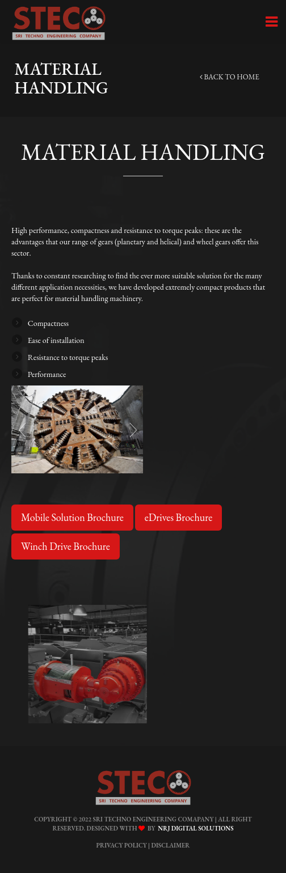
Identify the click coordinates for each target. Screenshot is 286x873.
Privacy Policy (121, 845)
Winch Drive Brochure (65, 546)
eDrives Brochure (178, 517)
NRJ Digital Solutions (194, 828)
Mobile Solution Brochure (72, 517)
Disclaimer (171, 845)
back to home (229, 77)
